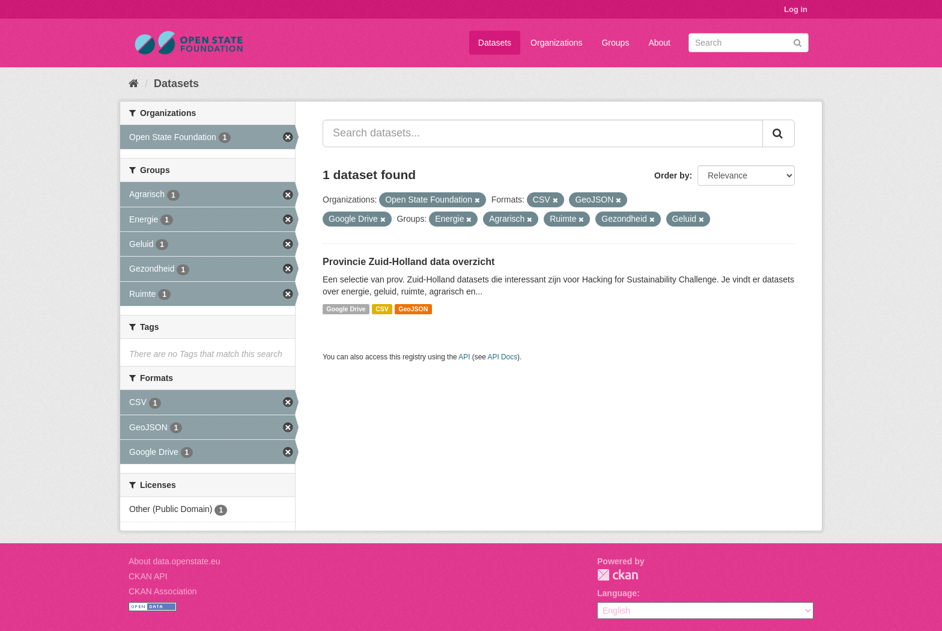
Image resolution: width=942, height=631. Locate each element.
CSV (382, 308)
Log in (795, 9)
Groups (615, 42)
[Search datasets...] (543, 133)
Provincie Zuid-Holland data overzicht (408, 262)
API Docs (503, 357)
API (464, 357)
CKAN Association (163, 591)
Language (617, 593)
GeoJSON (413, 308)
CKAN (617, 575)
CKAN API (148, 576)
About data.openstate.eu (174, 561)
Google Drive (345, 308)
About (659, 42)
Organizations (556, 42)
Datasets (494, 42)
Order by (671, 175)
